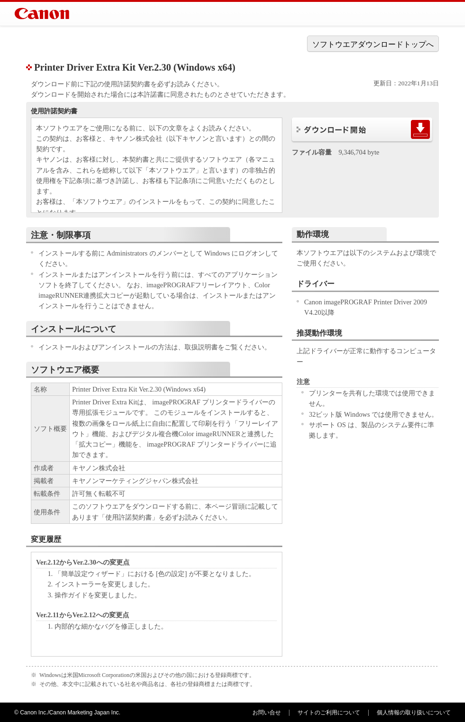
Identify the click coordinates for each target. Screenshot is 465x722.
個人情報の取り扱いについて (414, 712)
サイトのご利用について (329, 712)
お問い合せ (266, 712)
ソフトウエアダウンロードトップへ (373, 44)
